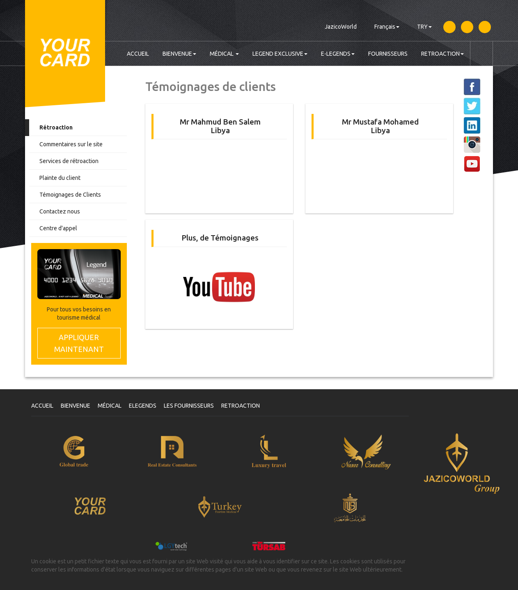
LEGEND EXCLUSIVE (279, 53)
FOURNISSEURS (388, 53)
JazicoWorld (341, 26)
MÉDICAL (224, 53)
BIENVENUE (179, 53)
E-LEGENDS (338, 53)
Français (386, 26)
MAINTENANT (79, 342)
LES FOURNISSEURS (189, 405)
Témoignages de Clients (70, 194)
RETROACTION (442, 53)
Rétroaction (56, 127)
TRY (424, 26)
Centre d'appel (58, 228)
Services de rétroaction (69, 161)
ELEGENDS (142, 405)
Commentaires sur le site (71, 144)
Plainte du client (59, 178)
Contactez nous (59, 211)
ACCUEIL (138, 53)
